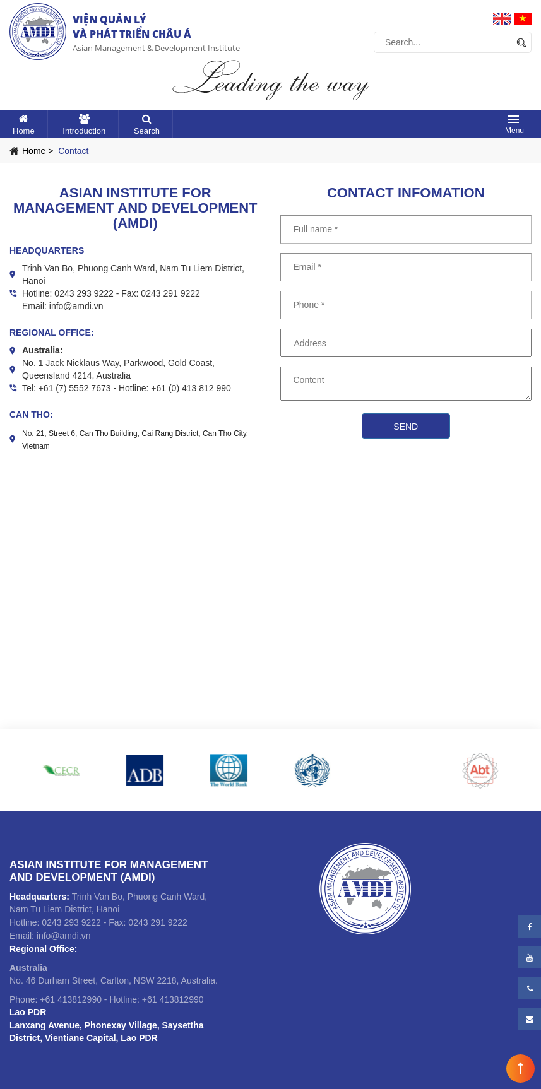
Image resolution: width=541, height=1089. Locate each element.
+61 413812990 (71, 999)
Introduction (83, 131)
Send (405, 426)
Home (24, 131)
